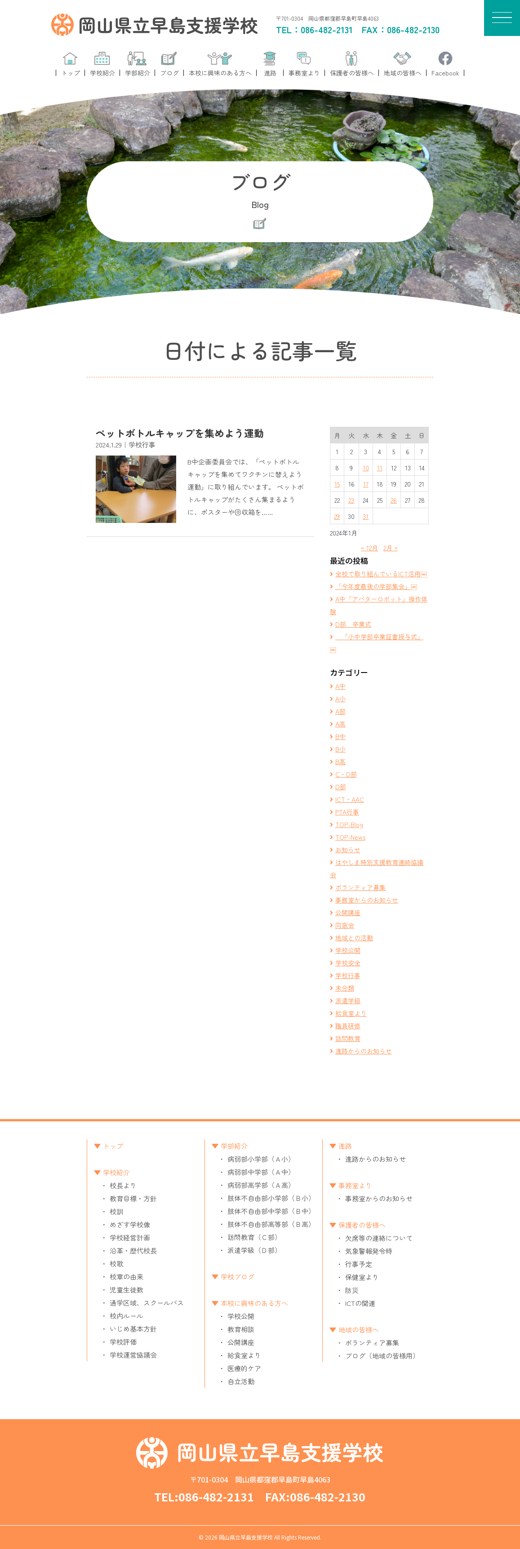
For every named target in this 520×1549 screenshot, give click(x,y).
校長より (123, 1185)
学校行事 (347, 975)
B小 (340, 748)
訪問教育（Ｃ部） (254, 1237)
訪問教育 (347, 1038)
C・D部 (346, 774)
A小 (340, 698)
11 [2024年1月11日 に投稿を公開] (379, 467)
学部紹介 (234, 1146)
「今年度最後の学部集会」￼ (376, 586)
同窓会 (344, 925)
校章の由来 (126, 1276)
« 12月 (369, 547)
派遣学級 (347, 1000)
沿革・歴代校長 (133, 1250)
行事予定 (358, 1264)
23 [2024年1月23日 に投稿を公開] (351, 500)
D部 (340, 786)
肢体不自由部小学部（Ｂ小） (271, 1198)
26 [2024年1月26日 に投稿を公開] (394, 500)
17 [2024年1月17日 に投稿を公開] (366, 483)
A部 (340, 711)
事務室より (355, 1185)
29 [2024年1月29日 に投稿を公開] (337, 516)
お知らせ (347, 849)
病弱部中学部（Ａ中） (261, 1172)
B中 (340, 736)
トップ (113, 1146)
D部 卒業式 (353, 624)
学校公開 (347, 950)
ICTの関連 (360, 1303)
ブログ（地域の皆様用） (382, 1355)
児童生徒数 (126, 1289)
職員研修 (347, 1025)
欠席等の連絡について (379, 1238)
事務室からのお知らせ (366, 899)
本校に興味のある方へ (254, 1303)
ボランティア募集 (360, 887)
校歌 (116, 1263)
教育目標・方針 (133, 1198)
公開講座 (347, 912)
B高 (340, 761)
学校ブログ (237, 1276)
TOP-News (350, 836)
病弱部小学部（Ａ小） (261, 1159)
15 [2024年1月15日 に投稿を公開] (337, 483)
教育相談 (240, 1329)
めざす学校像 (130, 1224)
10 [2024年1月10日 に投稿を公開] (366, 467)
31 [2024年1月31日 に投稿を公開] (366, 516)
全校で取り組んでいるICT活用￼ (381, 573)
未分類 (344, 987)
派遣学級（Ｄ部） (254, 1250)
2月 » (390, 547)
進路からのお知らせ (363, 1050)
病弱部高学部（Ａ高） (261, 1185)
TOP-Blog (349, 824)
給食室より (351, 1013)
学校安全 (347, 962)
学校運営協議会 (133, 1354)
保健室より (362, 1277)
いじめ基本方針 (133, 1328)
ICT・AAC (349, 799)
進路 (345, 1146)
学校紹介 (116, 1172)
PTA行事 (347, 811)
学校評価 (123, 1341)
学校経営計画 (130, 1237)
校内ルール (126, 1315)
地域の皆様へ (358, 1329)
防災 (352, 1290)
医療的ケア (244, 1368)
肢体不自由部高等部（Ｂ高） (271, 1224)
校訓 (116, 1211)
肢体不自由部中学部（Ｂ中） (271, 1211)
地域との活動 (354, 937)
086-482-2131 (327, 29)
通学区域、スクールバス (147, 1302)
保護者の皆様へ (362, 1225)
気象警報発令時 (368, 1251)
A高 (340, 723)
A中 (340, 686)
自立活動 (240, 1381)
